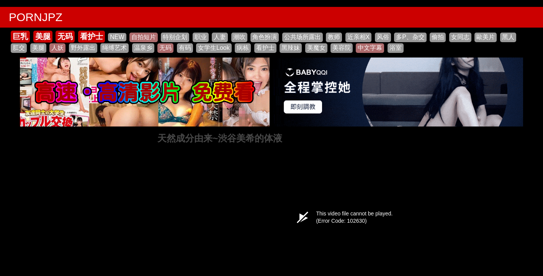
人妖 (57, 47)
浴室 (395, 47)
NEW (117, 37)
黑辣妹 (290, 47)
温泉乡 (143, 47)
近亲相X (358, 37)
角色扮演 (264, 37)
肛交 (19, 47)
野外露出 (83, 47)
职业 (201, 37)
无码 (65, 36)
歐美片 (485, 37)
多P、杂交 (410, 37)
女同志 (460, 37)
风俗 (383, 37)
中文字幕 (370, 47)
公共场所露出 (302, 37)
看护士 (91, 36)
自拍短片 (143, 37)
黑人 (508, 37)
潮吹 (239, 37)
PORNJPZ (35, 17)
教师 (334, 37)
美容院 (341, 47)
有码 (185, 47)
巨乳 (20, 36)
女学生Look (214, 47)
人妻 (220, 37)
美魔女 (316, 47)
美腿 (43, 36)
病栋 (243, 47)
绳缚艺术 (114, 47)
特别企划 (175, 37)
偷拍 (438, 37)
